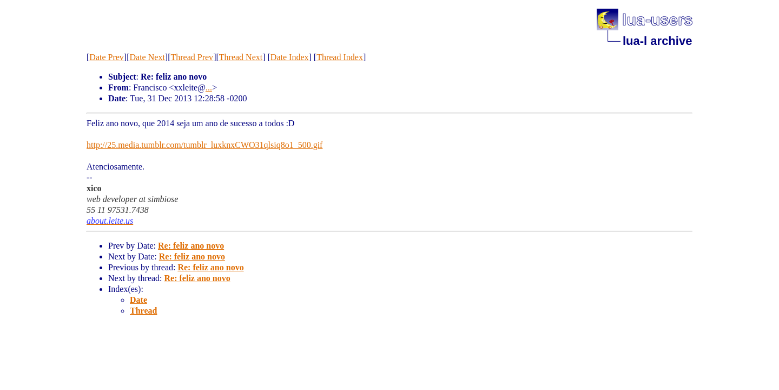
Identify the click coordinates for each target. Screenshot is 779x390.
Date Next (147, 57)
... (209, 87)
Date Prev (106, 57)
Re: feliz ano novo (191, 245)
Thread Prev (191, 57)
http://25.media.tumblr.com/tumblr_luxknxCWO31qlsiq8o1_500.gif (204, 145)
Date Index (289, 57)
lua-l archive (657, 41)
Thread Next (240, 57)
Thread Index (339, 57)
